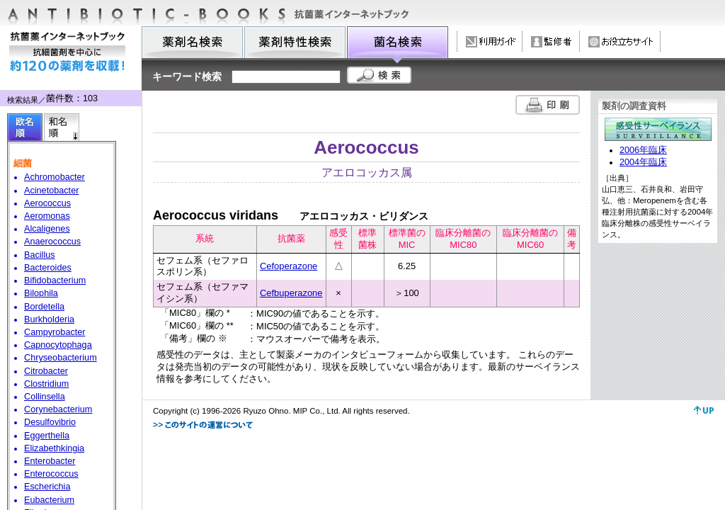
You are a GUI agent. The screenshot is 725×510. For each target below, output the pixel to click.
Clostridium (46, 384)
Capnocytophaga (58, 345)
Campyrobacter (55, 332)
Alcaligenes (47, 229)
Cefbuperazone (291, 293)
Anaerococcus (52, 241)
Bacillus (39, 255)
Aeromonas (47, 216)
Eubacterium (49, 500)
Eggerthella (46, 436)
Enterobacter (49, 461)
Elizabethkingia (54, 448)
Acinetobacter (51, 191)
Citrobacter (46, 371)
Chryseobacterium (60, 358)
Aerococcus (47, 203)
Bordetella (44, 307)
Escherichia (47, 487)
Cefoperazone (288, 266)
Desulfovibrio (50, 422)
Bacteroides (48, 268)
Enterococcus (51, 474)
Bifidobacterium (55, 280)
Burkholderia (49, 319)
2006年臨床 (643, 150)
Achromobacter (54, 177)
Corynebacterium (58, 409)
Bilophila (41, 293)
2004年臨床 (643, 162)
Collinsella (44, 397)
